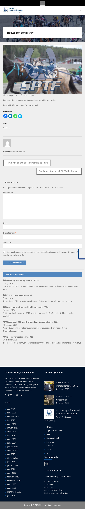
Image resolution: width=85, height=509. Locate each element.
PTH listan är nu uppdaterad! (64, 398)
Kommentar (8, 192)
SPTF (49, 449)
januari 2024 (12, 446)
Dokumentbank (53, 438)
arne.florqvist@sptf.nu (58, 493)
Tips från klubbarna (55, 430)
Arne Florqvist (29, 95)
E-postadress (9, 232)
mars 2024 (11, 442)
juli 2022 (11, 461)
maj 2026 (11, 409)
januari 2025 (12, 427)
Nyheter (50, 426)
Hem (48, 434)
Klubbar (50, 445)
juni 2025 (11, 420)
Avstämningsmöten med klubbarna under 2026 (68, 412)
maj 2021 (11, 469)
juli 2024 (11, 435)
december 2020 (13, 480)
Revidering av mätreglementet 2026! (67, 384)
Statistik (50, 441)
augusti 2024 (12, 431)
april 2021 (11, 473)
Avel (48, 453)
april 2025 (11, 424)
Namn (6, 223)
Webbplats (7, 242)
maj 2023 (11, 454)
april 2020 (11, 484)
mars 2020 (11, 488)
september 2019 (14, 491)
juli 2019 (11, 495)
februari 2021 (13, 476)
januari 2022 (12, 465)
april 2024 (11, 439)
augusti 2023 (12, 450)
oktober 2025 (13, 416)
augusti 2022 (12, 457)
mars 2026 (11, 412)
